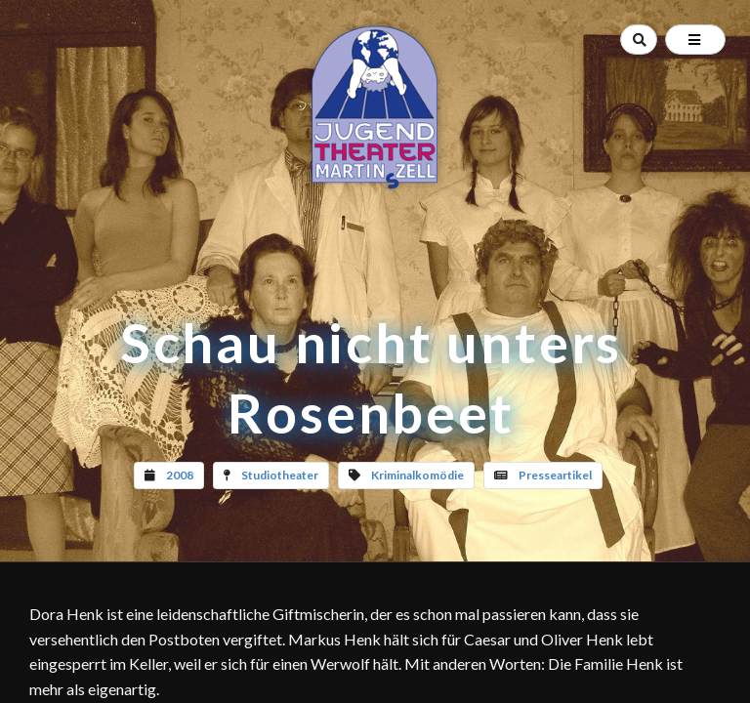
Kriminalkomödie (417, 475)
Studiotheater (279, 475)
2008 (179, 475)
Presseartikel (555, 475)
